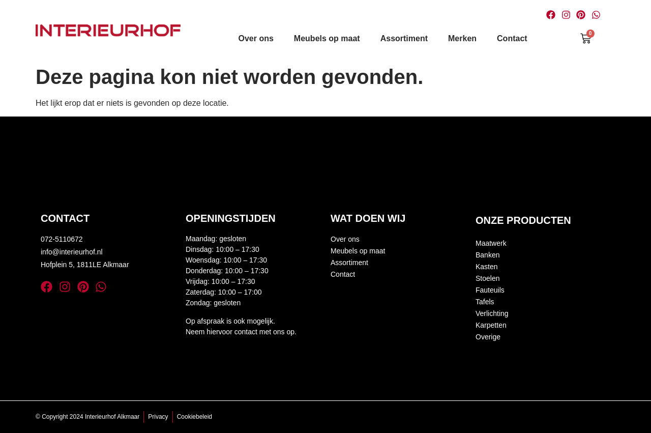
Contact (512, 38)
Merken (462, 38)
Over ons (256, 38)
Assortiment (404, 38)
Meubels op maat (327, 38)
